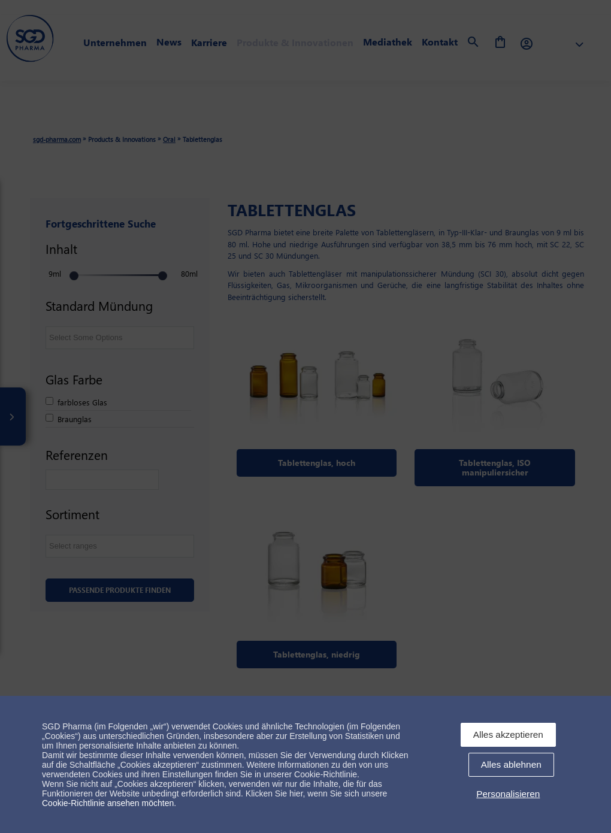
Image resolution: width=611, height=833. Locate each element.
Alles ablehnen (511, 764)
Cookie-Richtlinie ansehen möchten (108, 803)
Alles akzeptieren (508, 734)
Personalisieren (508, 794)
